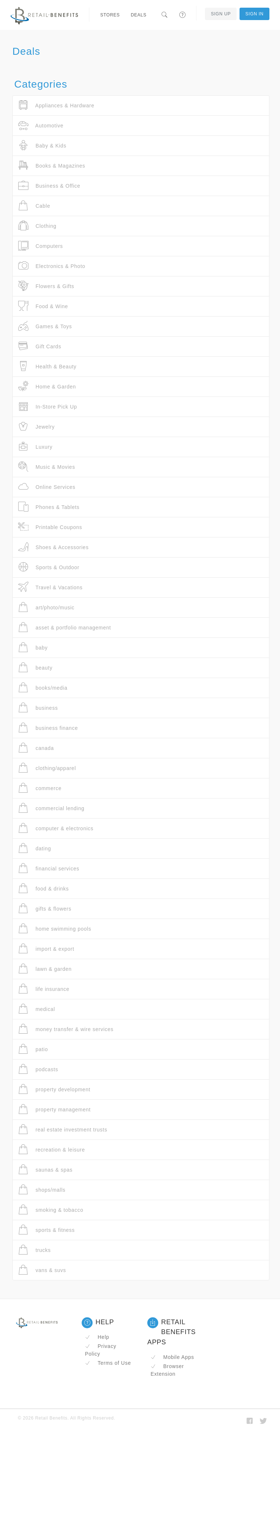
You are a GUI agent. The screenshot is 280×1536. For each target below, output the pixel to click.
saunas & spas (45, 1169)
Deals (139, 15)
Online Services (46, 487)
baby (33, 647)
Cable (34, 205)
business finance (48, 727)
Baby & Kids (42, 145)
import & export (46, 948)
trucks (34, 1250)
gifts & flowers (44, 908)
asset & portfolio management (64, 627)
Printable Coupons (50, 527)
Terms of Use (108, 1363)
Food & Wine (43, 306)
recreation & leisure (51, 1149)
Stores (110, 15)
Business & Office (49, 185)
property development (54, 1089)
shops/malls (42, 1189)
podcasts (38, 1069)
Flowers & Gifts (46, 286)
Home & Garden (47, 386)
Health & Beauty (47, 366)
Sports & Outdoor (48, 567)
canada (36, 748)
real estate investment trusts (62, 1129)
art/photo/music (46, 607)
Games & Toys (45, 326)
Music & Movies (46, 466)
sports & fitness (46, 1230)
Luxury (35, 446)
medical (36, 1009)
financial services (48, 868)
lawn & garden (45, 968)
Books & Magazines (51, 165)
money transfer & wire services (65, 1029)
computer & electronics (55, 828)
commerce (40, 788)
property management (54, 1109)
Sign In (254, 13)
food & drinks (43, 888)
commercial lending (51, 808)
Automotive (40, 125)
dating (34, 848)
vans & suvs (42, 1270)
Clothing (37, 225)
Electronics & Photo (51, 266)
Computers (40, 246)
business (38, 707)
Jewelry (36, 426)
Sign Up (221, 13)
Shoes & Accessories (53, 547)
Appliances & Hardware (56, 105)
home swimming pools (54, 928)
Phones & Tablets (48, 507)
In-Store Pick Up (47, 406)
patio (33, 1049)
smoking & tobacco (50, 1209)
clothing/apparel (47, 768)
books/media (42, 687)
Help (97, 1337)
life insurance (43, 989)
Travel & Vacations (50, 587)
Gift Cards (39, 346)
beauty (35, 667)
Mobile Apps (172, 1357)
